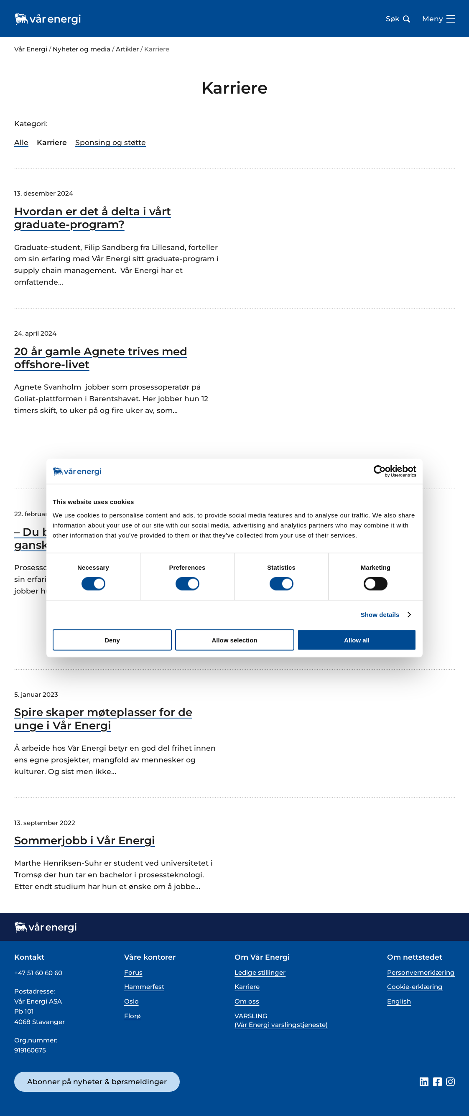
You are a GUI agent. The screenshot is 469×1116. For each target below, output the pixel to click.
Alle (21, 142)
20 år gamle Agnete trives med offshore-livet (100, 358)
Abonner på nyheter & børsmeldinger (97, 1081)
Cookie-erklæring (415, 987)
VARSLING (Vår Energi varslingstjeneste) (281, 1020)
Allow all (357, 639)
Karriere (247, 987)
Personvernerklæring (421, 972)
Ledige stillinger (259, 972)
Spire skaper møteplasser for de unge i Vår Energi (103, 719)
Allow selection (234, 639)
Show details (380, 614)
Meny (438, 19)
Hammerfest (144, 987)
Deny (112, 639)
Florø (132, 1016)
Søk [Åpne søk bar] (398, 19)
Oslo (131, 1001)
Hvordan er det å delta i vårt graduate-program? (92, 218)
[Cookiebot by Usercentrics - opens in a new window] (379, 471)
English (399, 1001)
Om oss (246, 1001)
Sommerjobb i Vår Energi (84, 840)
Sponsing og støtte (110, 142)
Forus (133, 972)
